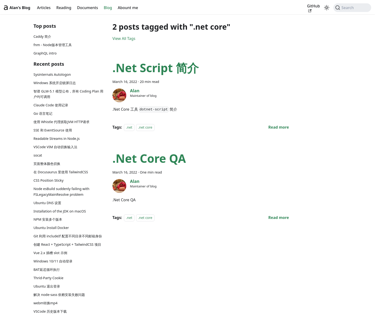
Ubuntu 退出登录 (46, 286)
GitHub (313, 7)
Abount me (128, 7)
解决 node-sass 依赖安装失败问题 (59, 294)
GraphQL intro (45, 53)
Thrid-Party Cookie (48, 278)
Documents (87, 7)
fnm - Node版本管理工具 (52, 45)
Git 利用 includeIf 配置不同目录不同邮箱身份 (67, 236)
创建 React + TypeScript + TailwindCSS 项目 (67, 244)
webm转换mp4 (45, 303)
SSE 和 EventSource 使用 (52, 130)
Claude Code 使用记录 (50, 105)
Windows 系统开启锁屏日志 (54, 83)
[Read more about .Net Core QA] (278, 217)
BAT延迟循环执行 (46, 269)
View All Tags (123, 38)
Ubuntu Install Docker (51, 227)
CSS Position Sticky (48, 180)
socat (37, 155)
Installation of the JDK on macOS (59, 211)
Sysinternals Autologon (52, 74)
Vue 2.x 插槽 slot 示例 (50, 253)
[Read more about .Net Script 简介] (278, 127)
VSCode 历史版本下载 (50, 311)
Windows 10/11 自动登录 (52, 261)
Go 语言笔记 (42, 113)
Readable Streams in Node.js (56, 138)
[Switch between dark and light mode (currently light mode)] (327, 7)
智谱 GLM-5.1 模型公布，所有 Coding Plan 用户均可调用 (68, 94)
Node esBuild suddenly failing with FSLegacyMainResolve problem (61, 191)
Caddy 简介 (42, 36)
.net (129, 127)
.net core (145, 127)
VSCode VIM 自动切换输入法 (55, 147)
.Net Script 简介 (155, 68)
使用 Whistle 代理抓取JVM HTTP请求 (61, 122)
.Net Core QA (149, 158)
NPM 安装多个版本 (47, 219)
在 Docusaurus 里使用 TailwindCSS (60, 172)
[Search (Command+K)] (352, 7)
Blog (108, 7)
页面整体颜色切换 (46, 163)
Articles (44, 7)
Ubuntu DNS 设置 (47, 203)
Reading (64, 7)
